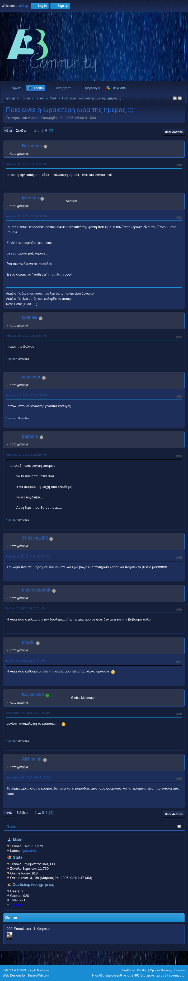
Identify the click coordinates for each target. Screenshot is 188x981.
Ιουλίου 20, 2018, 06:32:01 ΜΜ (25, 608)
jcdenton (30, 197)
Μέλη (17, 839)
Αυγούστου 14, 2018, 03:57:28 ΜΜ (28, 712)
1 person (11, 358)
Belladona (32, 145)
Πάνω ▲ (180, 970)
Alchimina (31, 759)
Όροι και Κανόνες (161, 970)
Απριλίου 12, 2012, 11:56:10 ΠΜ (26, 454)
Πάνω (8, 812)
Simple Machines (38, 970)
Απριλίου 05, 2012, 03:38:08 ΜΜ (27, 216)
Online (11, 917)
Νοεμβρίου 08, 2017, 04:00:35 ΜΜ (28, 556)
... (39, 130)
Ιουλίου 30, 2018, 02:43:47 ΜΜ (25, 660)
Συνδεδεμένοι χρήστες (33, 884)
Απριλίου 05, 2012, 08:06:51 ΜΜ (27, 335)
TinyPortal (128, 970)
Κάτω (8, 130)
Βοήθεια (142, 970)
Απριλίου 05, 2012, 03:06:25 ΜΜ (27, 164)
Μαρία (28, 642)
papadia (30, 436)
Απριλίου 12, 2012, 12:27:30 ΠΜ (26, 395)
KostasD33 (18, 905)
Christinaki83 (35, 538)
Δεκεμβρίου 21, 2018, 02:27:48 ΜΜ (28, 777)
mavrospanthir (36, 590)
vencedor (31, 376)
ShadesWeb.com (38, 975)
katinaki (29, 317)
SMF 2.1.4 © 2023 (14, 970)
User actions (174, 131)
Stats (11, 826)
